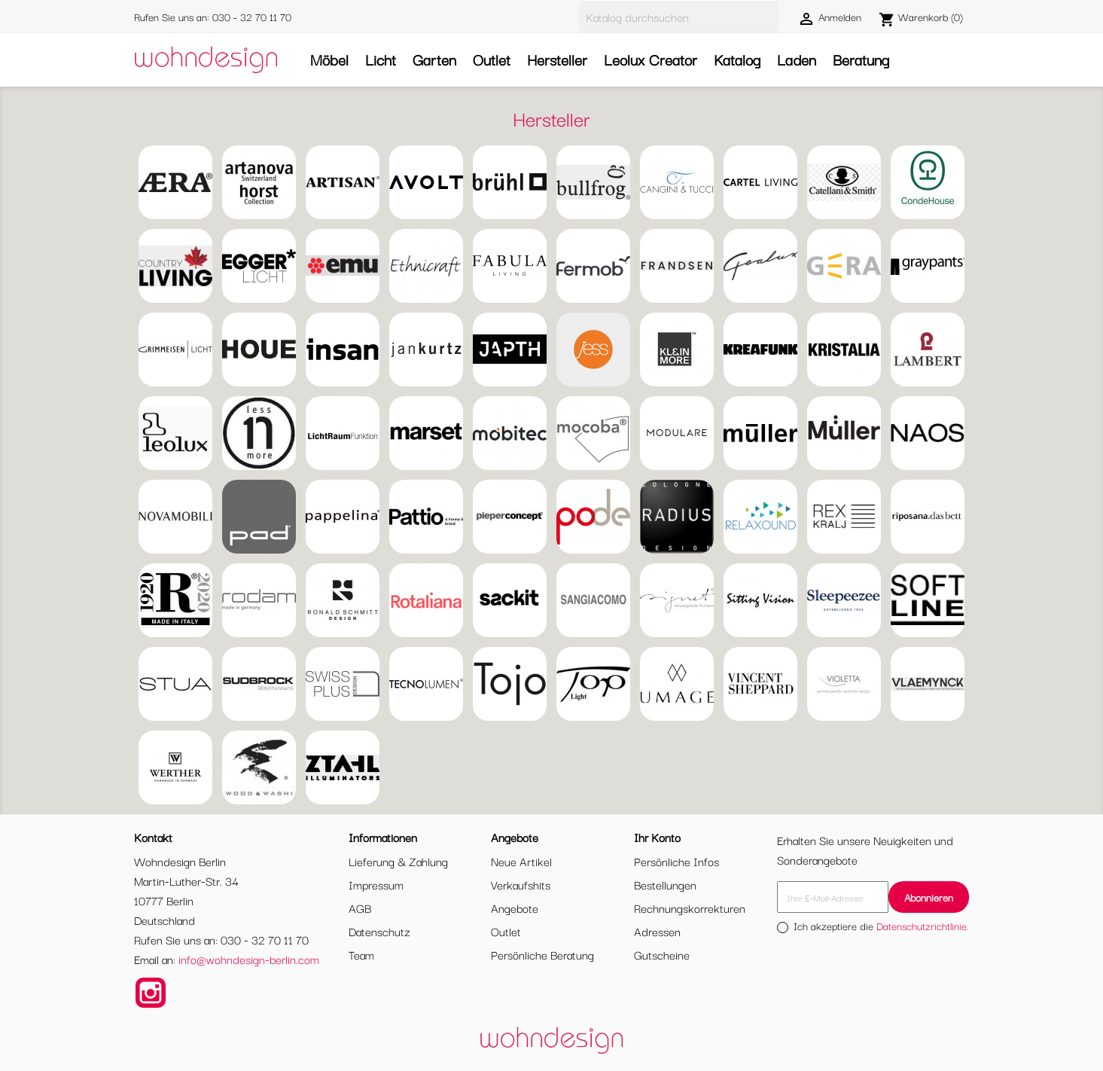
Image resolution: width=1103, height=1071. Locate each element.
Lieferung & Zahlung (398, 861)
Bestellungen (665, 884)
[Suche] (679, 17)
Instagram (151, 993)
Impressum (376, 884)
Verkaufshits (520, 884)
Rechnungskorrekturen (689, 908)
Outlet (491, 59)
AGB (360, 908)
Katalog (737, 59)
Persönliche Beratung (542, 954)
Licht (380, 59)
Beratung (861, 59)
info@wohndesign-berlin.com (248, 959)
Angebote (514, 908)
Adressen (657, 931)
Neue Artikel (521, 861)
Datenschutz (379, 931)
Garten (434, 59)
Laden (796, 59)
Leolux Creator (650, 59)
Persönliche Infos (676, 861)
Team (361, 954)
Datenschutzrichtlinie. (922, 925)
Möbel (329, 59)
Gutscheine (662, 954)
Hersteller (557, 59)
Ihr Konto (657, 837)
